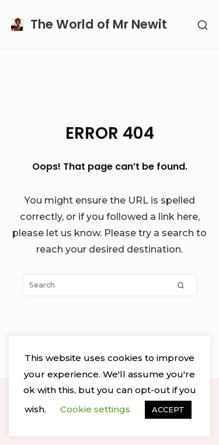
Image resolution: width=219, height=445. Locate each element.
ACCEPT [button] (168, 409)
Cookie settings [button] (95, 409)
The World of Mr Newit (98, 24)
